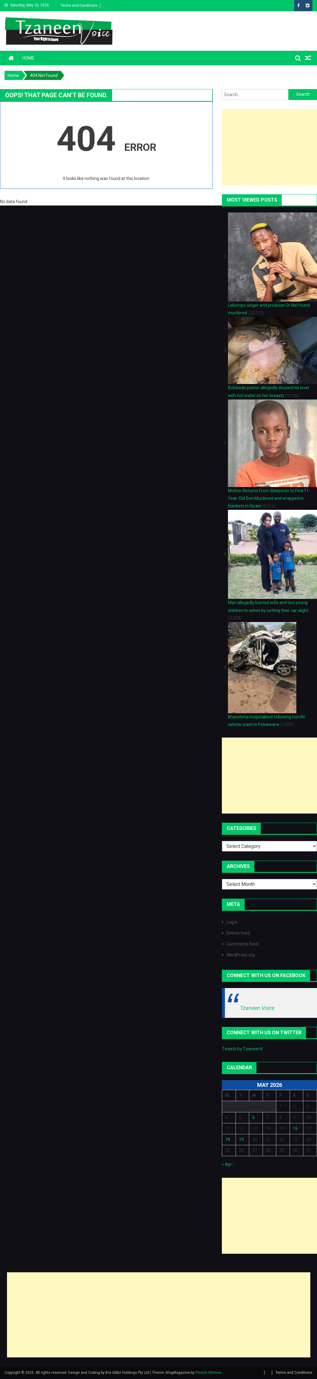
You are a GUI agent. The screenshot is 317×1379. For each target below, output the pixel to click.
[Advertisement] (158, 1314)
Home (28, 58)
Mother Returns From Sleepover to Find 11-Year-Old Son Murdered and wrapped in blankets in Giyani (269, 498)
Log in (232, 922)
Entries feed (238, 933)
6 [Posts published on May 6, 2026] (253, 1117)
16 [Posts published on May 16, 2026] (295, 1128)
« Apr (227, 1164)
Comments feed (242, 944)
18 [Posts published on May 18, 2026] (227, 1139)
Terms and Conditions (79, 5)
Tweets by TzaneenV (242, 1048)
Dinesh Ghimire (208, 1372)
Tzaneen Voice (257, 1008)
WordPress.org (240, 954)
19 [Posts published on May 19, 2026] (241, 1139)
